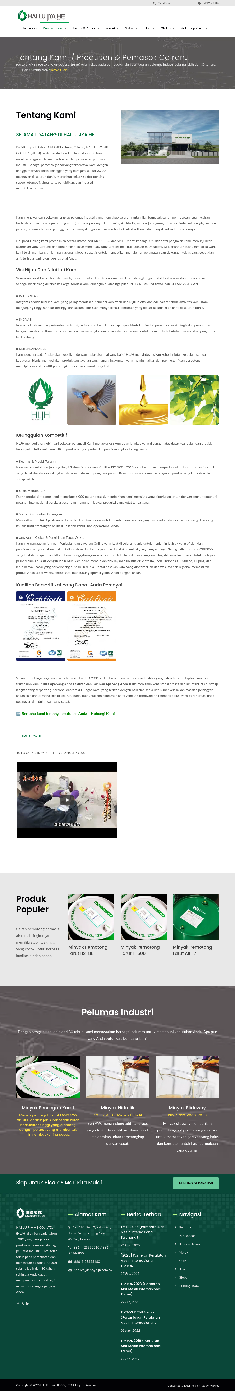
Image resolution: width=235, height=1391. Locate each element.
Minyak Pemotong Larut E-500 (141, 950)
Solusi (131, 28)
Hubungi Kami (194, 28)
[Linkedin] (27, 1302)
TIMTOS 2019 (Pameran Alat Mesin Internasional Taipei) (141, 1345)
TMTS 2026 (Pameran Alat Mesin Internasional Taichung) (142, 1231)
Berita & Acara (85, 28)
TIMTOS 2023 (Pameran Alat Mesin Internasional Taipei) (141, 1288)
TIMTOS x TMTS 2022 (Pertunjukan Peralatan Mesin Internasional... (140, 1316)
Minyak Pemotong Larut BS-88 (88, 950)
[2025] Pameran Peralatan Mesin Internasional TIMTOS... (143, 1259)
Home (26, 70)
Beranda (29, 28)
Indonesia (211, 3)
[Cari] (154, 3)
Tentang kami (59, 70)
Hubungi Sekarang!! (196, 1183)
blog (149, 28)
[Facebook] (18, 1302)
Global (167, 28)
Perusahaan (54, 28)
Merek (112, 28)
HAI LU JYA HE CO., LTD (56, 1384)
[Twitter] (22, 1302)
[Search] (176, 3)
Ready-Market (210, 1384)
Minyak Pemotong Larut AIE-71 (193, 950)
